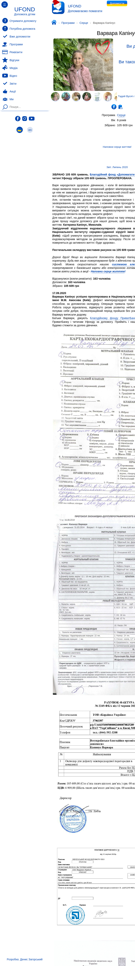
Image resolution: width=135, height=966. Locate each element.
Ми (8, 99)
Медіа (9, 68)
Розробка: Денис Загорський (24, 959)
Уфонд (54, 23)
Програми (68, 22)
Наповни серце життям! (108, 271)
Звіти (9, 84)
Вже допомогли (16, 36)
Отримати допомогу (19, 21)
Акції (9, 91)
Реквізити (12, 52)
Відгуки (10, 60)
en (30, 130)
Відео (9, 76)
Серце (83, 22)
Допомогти (117, 3)
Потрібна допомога (18, 28)
